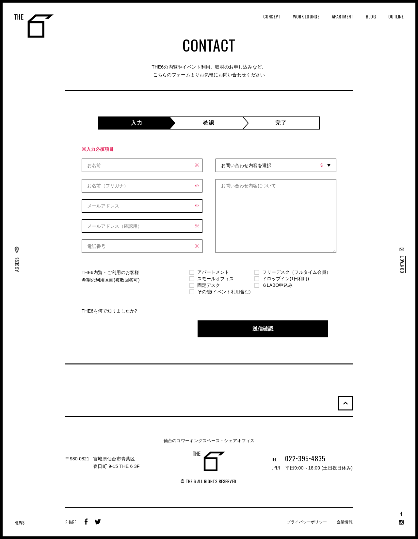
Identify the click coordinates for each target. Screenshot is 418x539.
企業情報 (345, 522)
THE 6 (34, 26)
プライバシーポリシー (307, 522)
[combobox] (276, 165)
